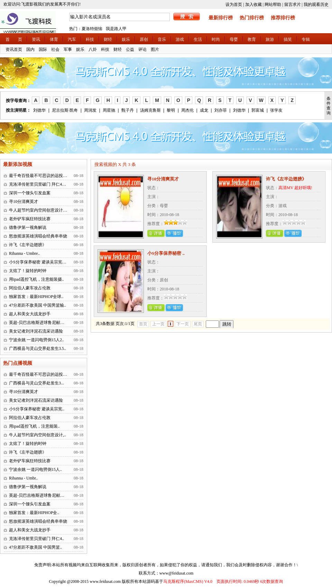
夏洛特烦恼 (92, 28)
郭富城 (257, 110)
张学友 (276, 110)
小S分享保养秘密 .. (166, 253)
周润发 (90, 110)
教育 (252, 39)
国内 (30, 49)
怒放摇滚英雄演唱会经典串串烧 (38, 236)
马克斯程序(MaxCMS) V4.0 (187, 581)
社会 (55, 49)
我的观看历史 (316, 4)
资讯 (36, 39)
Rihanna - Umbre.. (24, 253)
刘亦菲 (220, 110)
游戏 (180, 39)
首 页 (14, 39)
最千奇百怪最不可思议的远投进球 (40, 175)
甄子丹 (127, 110)
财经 (108, 39)
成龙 (204, 110)
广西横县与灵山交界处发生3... (36, 383)
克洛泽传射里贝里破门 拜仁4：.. (38, 184)
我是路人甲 (116, 28)
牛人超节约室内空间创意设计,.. (37, 434)
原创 (144, 39)
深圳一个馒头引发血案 (29, 192)
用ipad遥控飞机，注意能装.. (34, 426)
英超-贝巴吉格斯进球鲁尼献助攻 (38, 322)
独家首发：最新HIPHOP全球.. (36, 296)
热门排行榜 (252, 17)
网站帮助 (273, 4)
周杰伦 (187, 110)
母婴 (234, 39)
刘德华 (39, 110)
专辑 (306, 39)
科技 (90, 39)
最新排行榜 (221, 17)
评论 (142, 49)
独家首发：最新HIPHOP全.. (34, 512)
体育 (54, 39)
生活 (198, 39)
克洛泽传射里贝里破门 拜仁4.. (36, 538)
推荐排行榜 (283, 17)
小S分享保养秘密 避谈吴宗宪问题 (40, 262)
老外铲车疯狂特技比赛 (29, 218)
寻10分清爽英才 (23, 201)
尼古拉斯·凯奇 (65, 110)
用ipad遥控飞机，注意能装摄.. (36, 279)
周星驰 (109, 110)
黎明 (171, 110)
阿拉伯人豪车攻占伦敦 (29, 288)
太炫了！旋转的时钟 (27, 270)
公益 (130, 49)
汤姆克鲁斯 (150, 110)
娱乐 (126, 39)
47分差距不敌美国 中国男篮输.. (37, 305)
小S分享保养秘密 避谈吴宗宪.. (36, 409)
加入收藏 (253, 4)
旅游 (270, 39)
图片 (155, 49)
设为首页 (233, 4)
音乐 (162, 39)
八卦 (93, 49)
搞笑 (288, 39)
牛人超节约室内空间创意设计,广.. (39, 210)
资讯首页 (14, 49)
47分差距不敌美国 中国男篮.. (35, 547)
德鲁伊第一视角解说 (27, 227)
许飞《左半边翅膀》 (27, 244)
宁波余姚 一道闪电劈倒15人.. (35, 469)
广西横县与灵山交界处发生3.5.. (37, 348)
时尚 (216, 39)
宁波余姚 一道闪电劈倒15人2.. (36, 339)
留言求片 (292, 4)
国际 (43, 49)
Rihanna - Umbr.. (23, 478)
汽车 (72, 39)
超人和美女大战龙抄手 (29, 313)
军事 (68, 49)
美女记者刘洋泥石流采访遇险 (36, 331)
